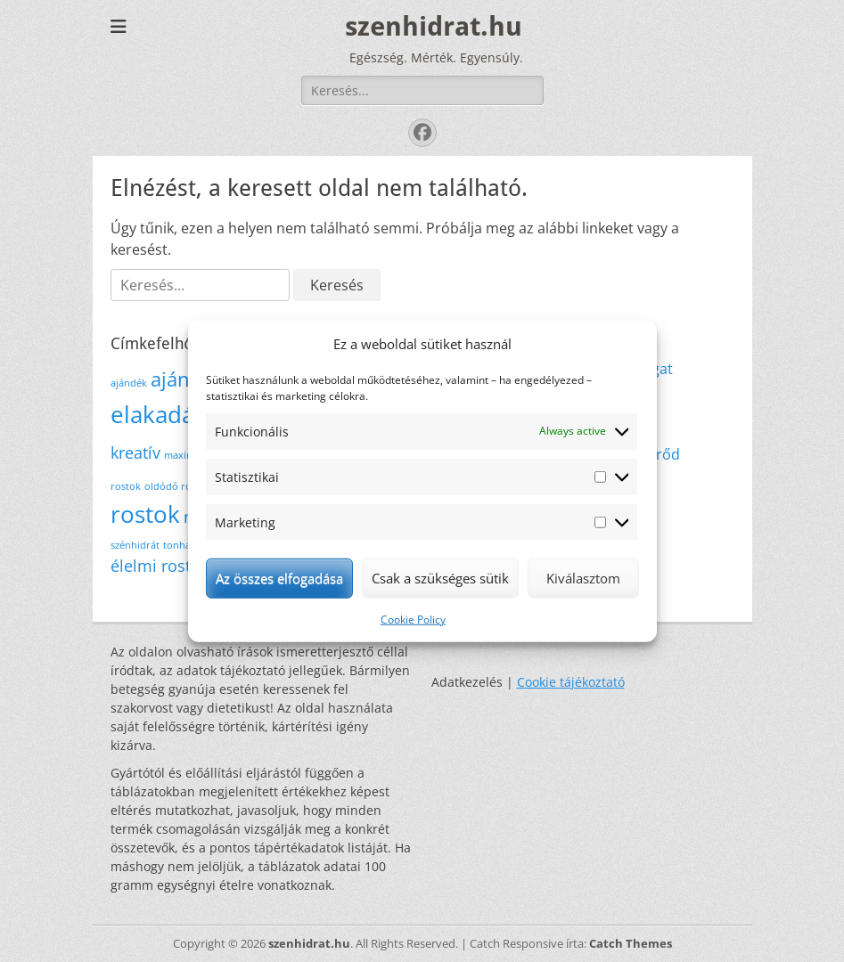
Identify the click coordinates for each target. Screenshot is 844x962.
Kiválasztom (583, 578)
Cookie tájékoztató (571, 681)
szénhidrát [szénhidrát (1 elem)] (135, 545)
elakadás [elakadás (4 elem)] (158, 414)
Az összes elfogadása (279, 578)
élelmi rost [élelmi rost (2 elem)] (151, 565)
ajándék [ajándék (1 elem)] (129, 383)
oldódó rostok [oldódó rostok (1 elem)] (177, 486)
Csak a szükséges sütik (440, 578)
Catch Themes (630, 943)
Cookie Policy (413, 618)
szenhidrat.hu (433, 26)
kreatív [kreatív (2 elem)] (135, 452)
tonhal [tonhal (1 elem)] (178, 545)
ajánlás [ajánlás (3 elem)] (183, 379)
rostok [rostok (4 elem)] (145, 514)
